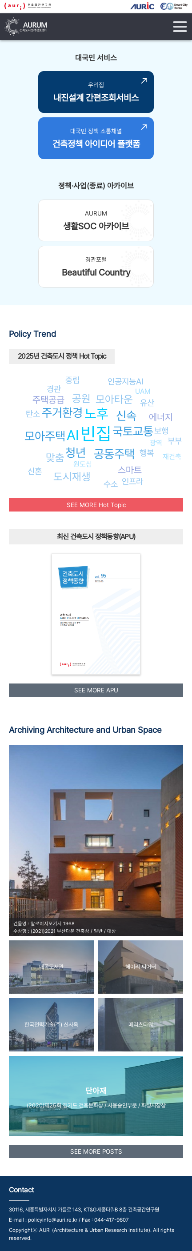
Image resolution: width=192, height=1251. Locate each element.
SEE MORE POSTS (96, 1151)
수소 (111, 484)
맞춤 (55, 457)
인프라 (132, 481)
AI (73, 435)
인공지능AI (126, 381)
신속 (126, 416)
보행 (161, 431)
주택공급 (48, 399)
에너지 (161, 417)
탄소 (33, 414)
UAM (143, 391)
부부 (175, 441)
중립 (72, 380)
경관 (54, 389)
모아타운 (114, 399)
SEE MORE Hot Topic (96, 504)
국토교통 (132, 431)
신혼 (35, 471)
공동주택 (114, 454)
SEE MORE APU (96, 690)
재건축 (172, 456)
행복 (147, 453)
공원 (81, 398)
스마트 (130, 470)
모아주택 (44, 436)
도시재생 (72, 476)
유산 (147, 403)
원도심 (82, 464)
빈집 (96, 433)
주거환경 (62, 413)
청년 (75, 453)
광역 (156, 443)
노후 (96, 414)
